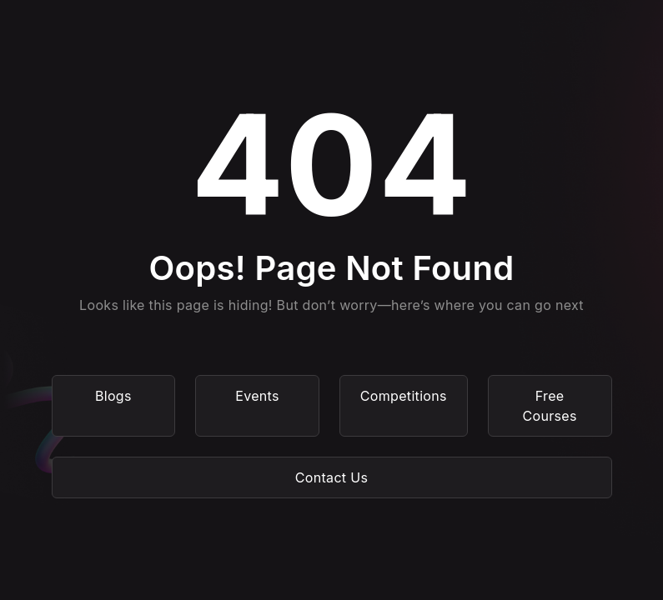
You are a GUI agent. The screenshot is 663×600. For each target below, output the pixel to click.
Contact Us (331, 477)
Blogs (113, 396)
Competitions (403, 396)
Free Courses (550, 406)
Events (257, 396)
